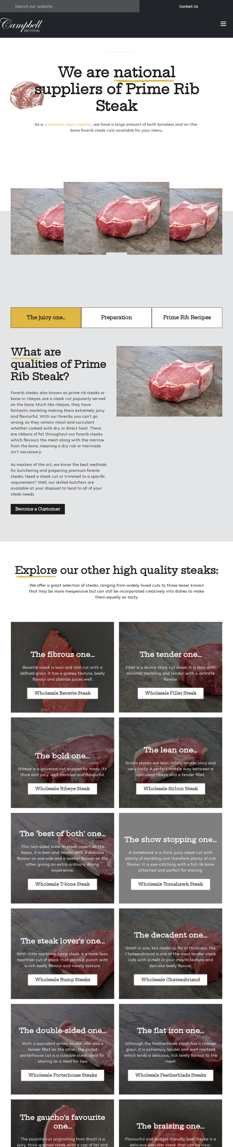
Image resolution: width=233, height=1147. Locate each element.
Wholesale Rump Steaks (62, 979)
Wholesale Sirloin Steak (170, 788)
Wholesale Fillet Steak (170, 693)
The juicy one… (46, 317)
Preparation (116, 317)
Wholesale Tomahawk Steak (170, 884)
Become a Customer (37, 509)
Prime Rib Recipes (187, 317)
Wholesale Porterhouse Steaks (62, 1075)
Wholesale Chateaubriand (170, 979)
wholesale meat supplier (68, 124)
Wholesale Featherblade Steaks (170, 1075)
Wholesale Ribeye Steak (62, 788)
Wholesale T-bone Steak (62, 884)
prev (58, 237)
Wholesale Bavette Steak (62, 693)
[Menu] (223, 23)
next (174, 237)
